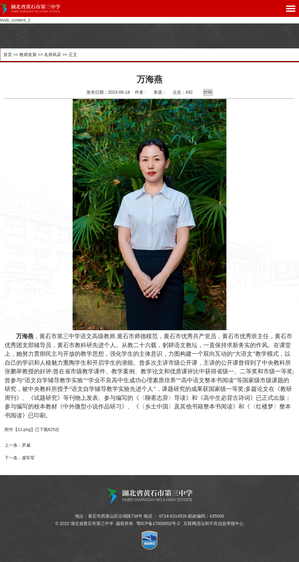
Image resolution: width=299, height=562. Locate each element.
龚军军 (28, 457)
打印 (208, 92)
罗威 (26, 445)
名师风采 (52, 54)
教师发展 (28, 54)
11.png (24, 429)
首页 (7, 54)
